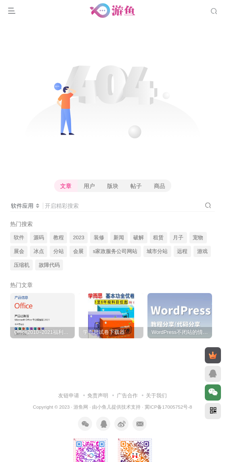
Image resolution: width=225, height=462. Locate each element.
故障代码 (49, 265)
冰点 (39, 251)
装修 (99, 237)
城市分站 (157, 251)
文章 (65, 186)
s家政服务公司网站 (115, 251)
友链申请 (68, 395)
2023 (78, 237)
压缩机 (21, 265)
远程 (182, 251)
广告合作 (127, 395)
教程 (58, 237)
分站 (58, 251)
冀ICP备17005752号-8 (168, 406)
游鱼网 (81, 406)
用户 (89, 186)
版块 (112, 186)
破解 (138, 237)
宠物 (198, 237)
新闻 (119, 237)
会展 (78, 251)
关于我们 (156, 395)
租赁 (158, 237)
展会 (19, 251)
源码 (39, 237)
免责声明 (97, 395)
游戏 (202, 251)
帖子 (136, 186)
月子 (178, 237)
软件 (19, 237)
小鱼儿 (104, 406)
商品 (159, 186)
